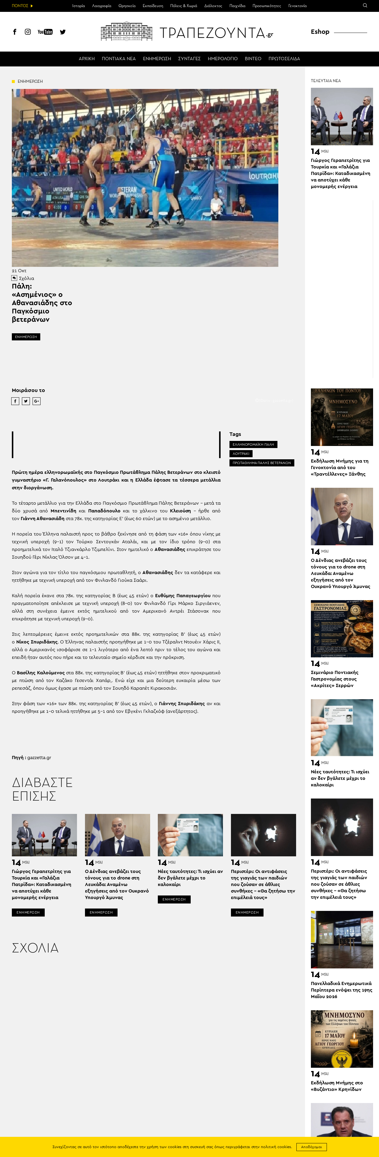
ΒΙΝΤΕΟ (253, 59)
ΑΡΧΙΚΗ (87, 59)
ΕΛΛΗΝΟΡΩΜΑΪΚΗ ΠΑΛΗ (253, 444)
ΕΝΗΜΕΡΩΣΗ (157, 59)
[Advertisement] (121, 444)
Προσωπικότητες (267, 6)
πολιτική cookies (276, 1147)
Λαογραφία (101, 6)
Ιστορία (78, 6)
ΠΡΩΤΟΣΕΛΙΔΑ (284, 59)
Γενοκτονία (297, 6)
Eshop (320, 31)
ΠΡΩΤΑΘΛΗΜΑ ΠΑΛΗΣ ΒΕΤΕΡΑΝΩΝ (262, 463)
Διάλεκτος (213, 6)
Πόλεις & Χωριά (183, 6)
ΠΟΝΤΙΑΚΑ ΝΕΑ (119, 59)
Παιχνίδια (237, 6)
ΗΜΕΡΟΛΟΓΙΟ (223, 59)
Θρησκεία (127, 6)
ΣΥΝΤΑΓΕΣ (189, 59)
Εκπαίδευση (153, 6)
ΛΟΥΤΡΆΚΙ (241, 453)
